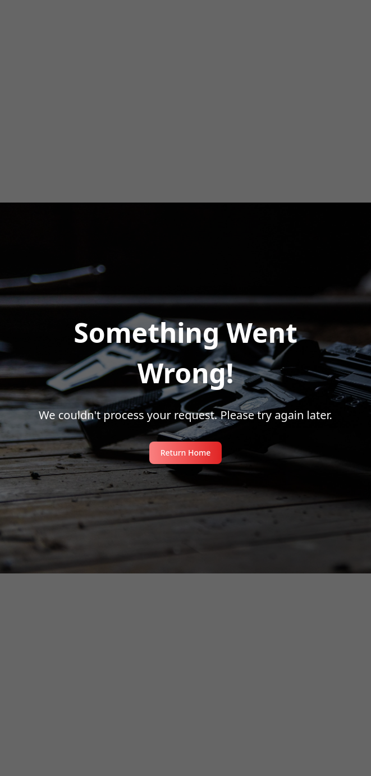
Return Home (186, 452)
